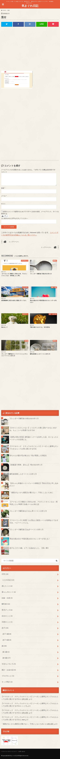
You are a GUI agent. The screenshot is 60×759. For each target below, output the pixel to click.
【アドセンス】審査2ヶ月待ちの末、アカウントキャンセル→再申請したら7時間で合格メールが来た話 (34, 503)
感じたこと (7, 586)
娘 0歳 (6, 658)
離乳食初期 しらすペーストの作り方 (23, 474)
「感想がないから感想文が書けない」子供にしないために (31, 492)
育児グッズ (7, 610)
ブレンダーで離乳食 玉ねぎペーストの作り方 (27, 529)
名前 (3, 188)
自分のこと (7, 616)
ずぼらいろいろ (9, 664)
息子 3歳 (7, 634)
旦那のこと (7, 622)
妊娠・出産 (7, 598)
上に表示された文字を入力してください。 (15, 218)
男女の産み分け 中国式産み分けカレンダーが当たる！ (30, 539)
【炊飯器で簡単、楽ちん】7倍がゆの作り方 (26, 465)
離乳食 (6, 604)
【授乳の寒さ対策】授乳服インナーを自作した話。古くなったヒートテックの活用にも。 (34, 438)
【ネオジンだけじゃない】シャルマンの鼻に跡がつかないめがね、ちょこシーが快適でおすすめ (33, 429)
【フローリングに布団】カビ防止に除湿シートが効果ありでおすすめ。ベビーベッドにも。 (34, 521)
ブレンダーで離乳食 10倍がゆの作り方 (24, 418)
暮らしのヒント (9, 592)
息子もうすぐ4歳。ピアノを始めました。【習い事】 (29, 548)
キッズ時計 (7, 682)
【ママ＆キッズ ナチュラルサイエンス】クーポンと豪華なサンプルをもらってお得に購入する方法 (34, 447)
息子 (5, 628)
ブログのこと (8, 676)
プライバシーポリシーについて (9, 751)
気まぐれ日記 (30, 5)
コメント (4, 172)
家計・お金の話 (9, 670)
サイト (3, 204)
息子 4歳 (7, 640)
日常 (5, 574)
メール (4, 196)
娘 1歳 (6, 652)
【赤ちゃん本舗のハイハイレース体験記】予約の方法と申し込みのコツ (34, 484)
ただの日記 (8, 580)
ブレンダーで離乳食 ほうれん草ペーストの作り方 (28, 511)
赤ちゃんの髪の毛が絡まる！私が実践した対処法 (28, 455)
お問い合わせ (22, 751)
